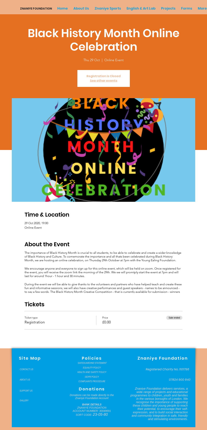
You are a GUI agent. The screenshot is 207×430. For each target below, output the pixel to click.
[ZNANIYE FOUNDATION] (34, 8)
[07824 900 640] (180, 379)
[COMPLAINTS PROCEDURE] (91, 381)
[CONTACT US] (29, 369)
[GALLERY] (29, 400)
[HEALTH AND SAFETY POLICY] (91, 372)
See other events (103, 80)
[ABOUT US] (29, 379)
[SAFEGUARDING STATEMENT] (92, 363)
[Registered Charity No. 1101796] (167, 369)
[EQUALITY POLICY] (91, 367)
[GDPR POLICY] (91, 377)
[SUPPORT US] (29, 391)
